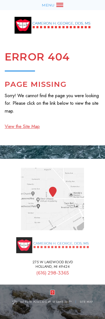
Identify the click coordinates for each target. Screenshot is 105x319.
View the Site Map (22, 126)
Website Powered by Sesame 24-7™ (46, 302)
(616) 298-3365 (52, 273)
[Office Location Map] (53, 192)
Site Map (86, 302)
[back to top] (52, 292)
